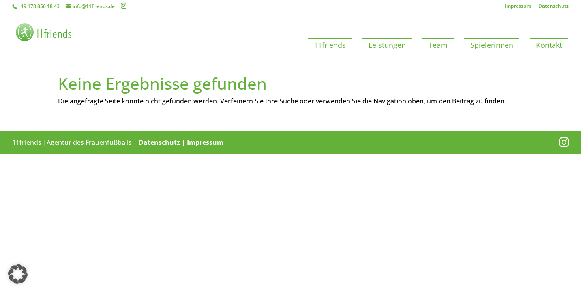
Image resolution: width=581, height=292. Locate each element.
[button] (18, 274)
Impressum (518, 6)
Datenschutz (553, 6)
